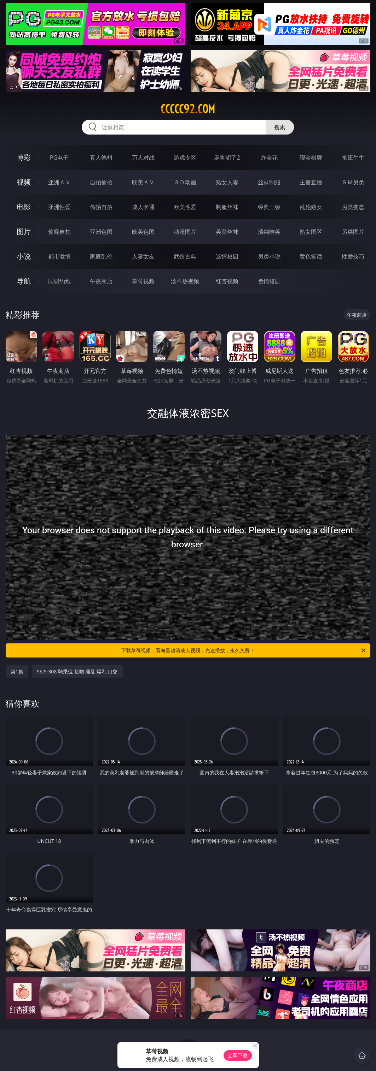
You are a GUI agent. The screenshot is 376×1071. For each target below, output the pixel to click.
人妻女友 (143, 256)
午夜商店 (101, 281)
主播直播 (311, 182)
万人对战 (143, 157)
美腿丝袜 (227, 232)
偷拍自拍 (101, 207)
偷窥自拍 (59, 232)
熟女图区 (311, 232)
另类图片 (353, 232)
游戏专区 (185, 157)
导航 (24, 281)
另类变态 (353, 207)
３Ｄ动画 (185, 182)
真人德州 (101, 157)
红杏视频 (227, 281)
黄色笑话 (311, 256)
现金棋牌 (311, 157)
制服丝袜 (227, 207)
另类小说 (269, 256)
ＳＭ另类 (353, 182)
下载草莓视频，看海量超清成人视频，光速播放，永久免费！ (244, 650)
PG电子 (59, 157)
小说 (24, 256)
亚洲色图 (101, 232)
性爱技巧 (353, 256)
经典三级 (269, 207)
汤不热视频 (185, 281)
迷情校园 (227, 256)
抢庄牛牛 (353, 157)
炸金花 (269, 157)
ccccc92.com (188, 109)
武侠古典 (185, 256)
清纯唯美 (269, 232)
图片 (24, 231)
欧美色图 (143, 232)
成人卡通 (143, 207)
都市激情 (59, 256)
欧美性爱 (185, 207)
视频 (24, 182)
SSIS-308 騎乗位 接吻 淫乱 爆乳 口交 (77, 671)
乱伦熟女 (311, 207)
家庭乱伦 (101, 256)
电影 (24, 207)
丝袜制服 (269, 182)
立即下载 (238, 1055)
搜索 (279, 127)
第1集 (17, 671)
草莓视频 (143, 281)
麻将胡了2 (227, 157)
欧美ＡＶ (143, 182)
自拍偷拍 (101, 182)
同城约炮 (59, 281)
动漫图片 (185, 232)
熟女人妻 (227, 182)
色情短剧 (269, 281)
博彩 (24, 157)
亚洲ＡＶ (59, 182)
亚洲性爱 (59, 207)
